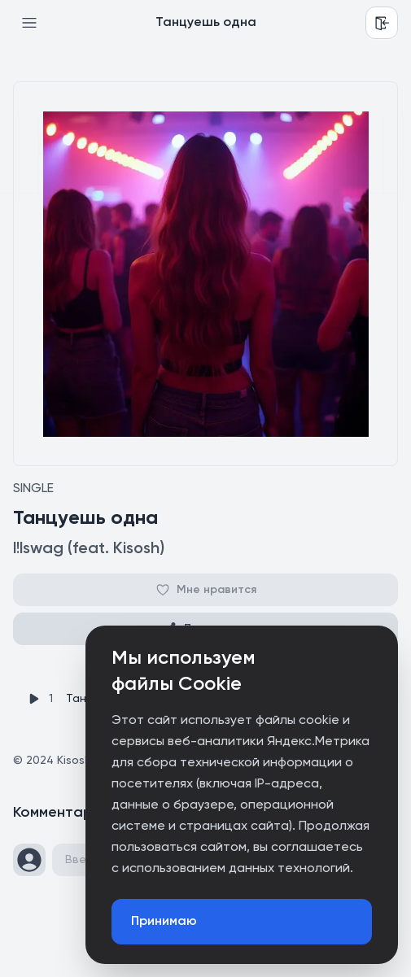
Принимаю (164, 921)
